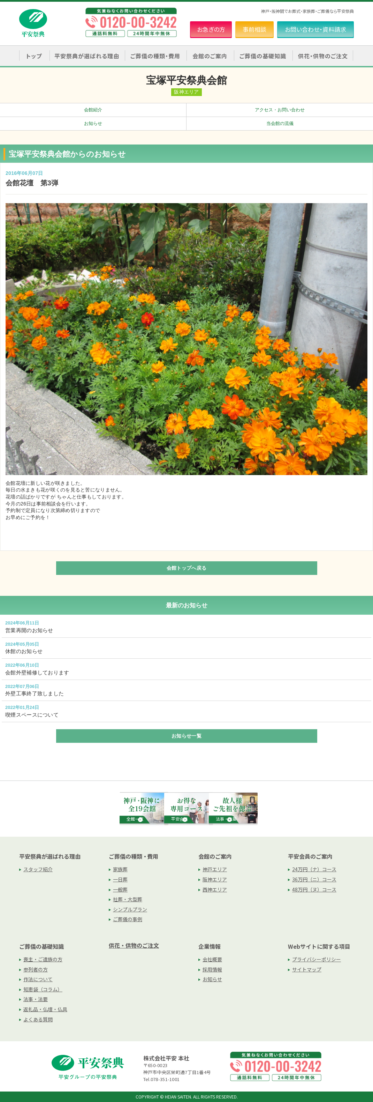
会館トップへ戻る (186, 568)
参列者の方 (35, 969)
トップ (34, 56)
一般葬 (120, 889)
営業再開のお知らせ (29, 630)
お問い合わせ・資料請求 (315, 29)
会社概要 (212, 959)
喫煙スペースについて (32, 715)
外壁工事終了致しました (34, 693)
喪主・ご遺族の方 (42, 959)
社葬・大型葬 (127, 899)
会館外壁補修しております (37, 672)
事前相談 (254, 29)
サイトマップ (306, 969)
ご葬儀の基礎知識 (41, 946)
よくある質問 (38, 1019)
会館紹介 (93, 109)
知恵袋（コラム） (42, 989)
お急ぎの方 (211, 29)
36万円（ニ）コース (314, 879)
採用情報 (212, 969)
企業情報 (209, 946)
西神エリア (215, 889)
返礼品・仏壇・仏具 (45, 1009)
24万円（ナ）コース (314, 869)
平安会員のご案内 (310, 856)
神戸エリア (215, 869)
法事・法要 (35, 999)
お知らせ (93, 123)
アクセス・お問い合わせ (280, 109)
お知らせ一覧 (186, 736)
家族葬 (120, 869)
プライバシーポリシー (316, 959)
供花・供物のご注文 (323, 56)
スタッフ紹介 (38, 869)
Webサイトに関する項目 (319, 946)
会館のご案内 (215, 856)
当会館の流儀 (280, 123)
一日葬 (120, 879)
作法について (38, 979)
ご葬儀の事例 (127, 919)
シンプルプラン (130, 909)
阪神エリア (215, 879)
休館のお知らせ (24, 651)
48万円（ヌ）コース (314, 889)
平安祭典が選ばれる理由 (50, 856)
